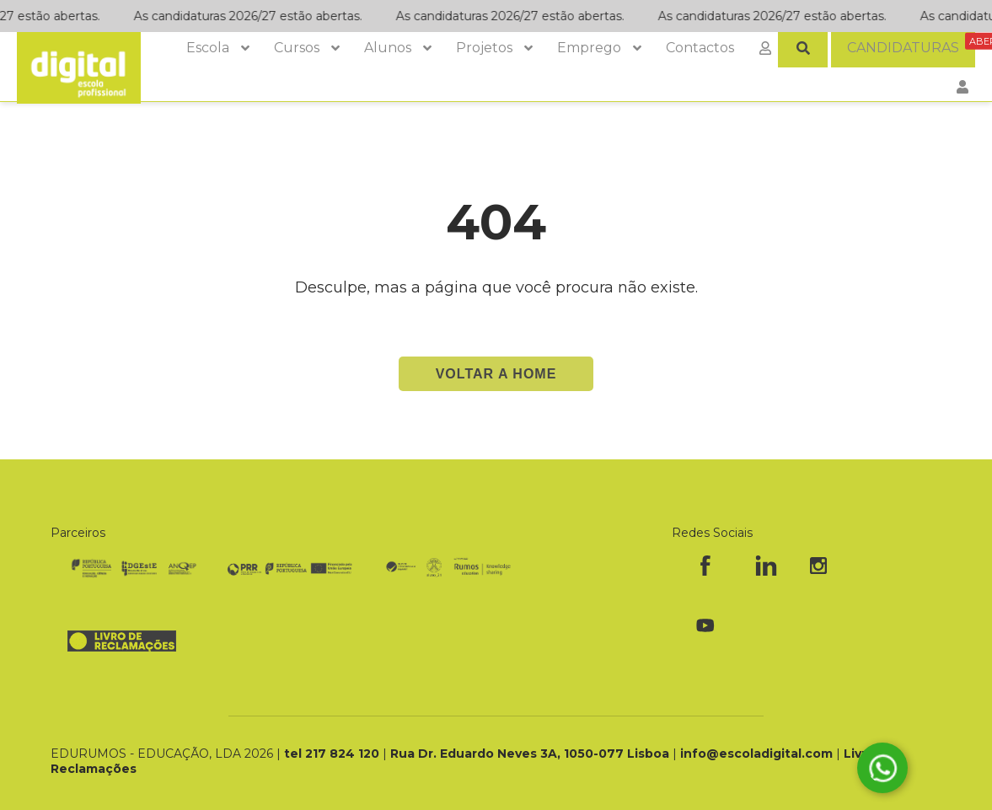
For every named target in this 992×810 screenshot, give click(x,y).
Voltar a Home (496, 374)
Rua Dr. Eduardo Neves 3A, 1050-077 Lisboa (531, 753)
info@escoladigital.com (756, 753)
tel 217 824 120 (333, 753)
